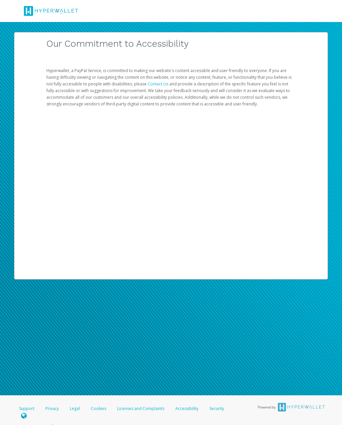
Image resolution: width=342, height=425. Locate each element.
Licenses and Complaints (141, 408)
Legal (75, 408)
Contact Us (158, 84)
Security (216, 408)
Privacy (52, 408)
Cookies (98, 408)
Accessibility (186, 408)
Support (26, 408)
